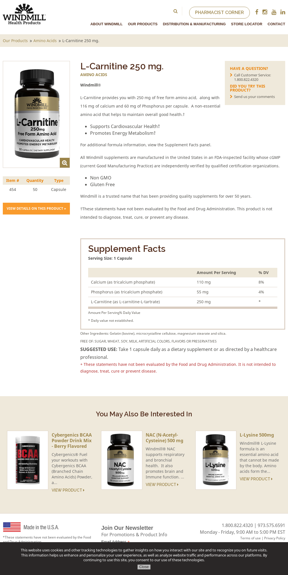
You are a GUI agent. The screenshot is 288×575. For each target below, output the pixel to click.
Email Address (115, 542)
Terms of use (250, 538)
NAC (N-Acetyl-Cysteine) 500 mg (164, 437)
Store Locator (246, 24)
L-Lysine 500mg (257, 435)
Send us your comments (254, 96)
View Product (68, 490)
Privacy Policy (274, 538)
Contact (276, 24)
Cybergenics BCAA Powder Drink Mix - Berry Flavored (72, 440)
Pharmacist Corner (219, 12)
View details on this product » (36, 208)
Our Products (142, 24)
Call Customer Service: (257, 76)
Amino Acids (45, 40)
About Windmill (106, 24)
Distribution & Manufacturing (194, 24)
